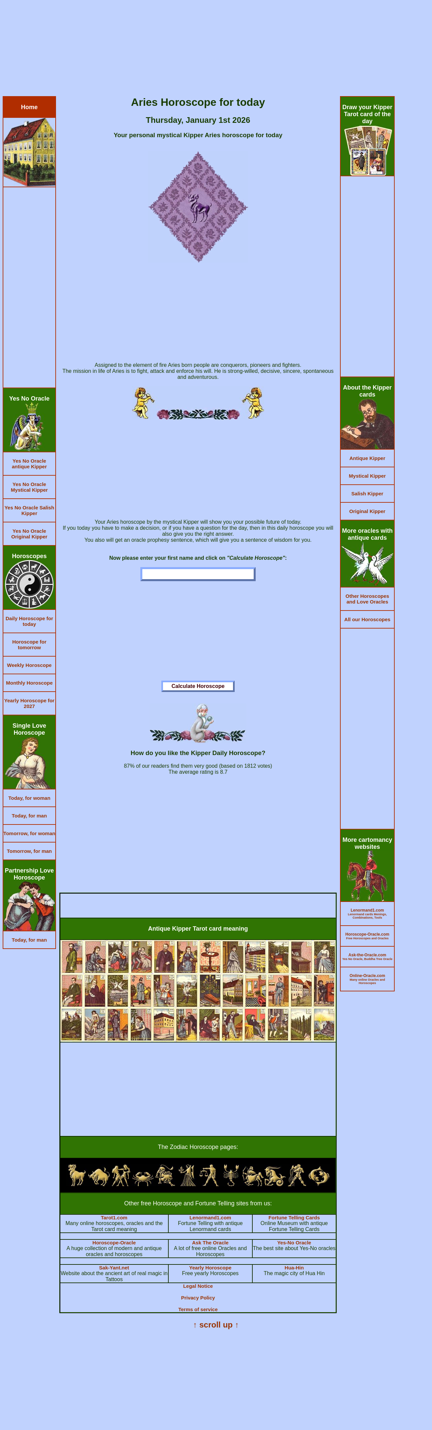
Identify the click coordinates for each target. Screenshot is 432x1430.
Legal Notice (198, 1286)
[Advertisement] (203, 49)
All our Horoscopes (367, 619)
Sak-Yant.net (114, 1267)
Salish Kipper (367, 493)
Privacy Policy (198, 1297)
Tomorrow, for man (29, 851)
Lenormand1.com (210, 1217)
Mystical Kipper (367, 476)
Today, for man (29, 815)
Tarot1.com (114, 1217)
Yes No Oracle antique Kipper (29, 463)
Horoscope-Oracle (114, 1242)
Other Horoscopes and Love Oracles (367, 599)
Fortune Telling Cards (294, 1217)
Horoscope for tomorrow (29, 644)
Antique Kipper (367, 458)
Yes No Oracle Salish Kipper (29, 510)
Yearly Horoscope (210, 1267)
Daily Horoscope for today (29, 621)
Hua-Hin (294, 1267)
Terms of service (198, 1309)
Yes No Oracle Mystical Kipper (29, 487)
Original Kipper (367, 511)
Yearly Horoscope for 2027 (29, 703)
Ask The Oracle (210, 1242)
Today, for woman (29, 798)
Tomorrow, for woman (29, 833)
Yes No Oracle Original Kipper (29, 533)
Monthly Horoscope (29, 683)
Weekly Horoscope (29, 665)
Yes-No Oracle (294, 1242)
